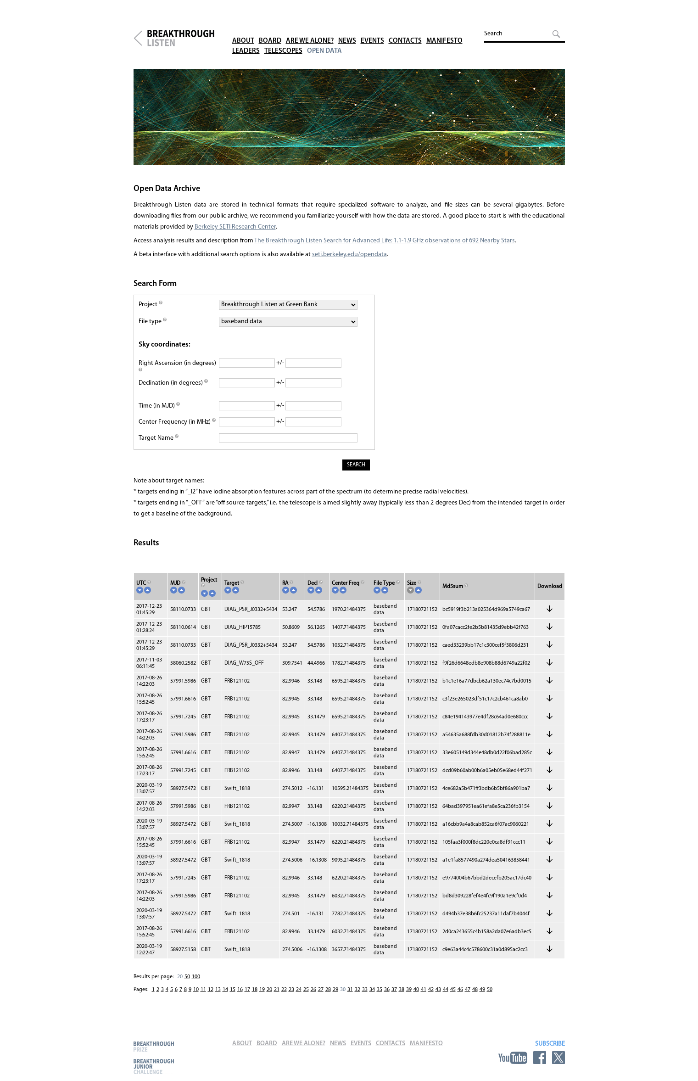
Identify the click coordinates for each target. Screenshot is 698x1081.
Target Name (159, 438)
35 (379, 989)
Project (150, 304)
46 (460, 989)
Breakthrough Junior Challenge (154, 1066)
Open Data (324, 42)
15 (232, 989)
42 (431, 989)
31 (350, 989)
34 (372, 989)
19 (262, 989)
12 (210, 989)
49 (482, 989)
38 (401, 989)
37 (394, 989)
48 (475, 989)
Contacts (405, 31)
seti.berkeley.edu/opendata (349, 254)
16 (240, 989)
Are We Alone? (310, 31)
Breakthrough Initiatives (138, 38)
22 (284, 989)
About (243, 31)
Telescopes (283, 42)
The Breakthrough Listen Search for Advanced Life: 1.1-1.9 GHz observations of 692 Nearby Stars (384, 240)
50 (187, 977)
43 (438, 989)
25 (306, 989)
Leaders (246, 42)
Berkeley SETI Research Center (235, 227)
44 (445, 989)
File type (153, 321)
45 (453, 989)
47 (467, 989)
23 (291, 989)
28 (328, 989)
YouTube (512, 1057)
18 (254, 989)
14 (225, 989)
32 (357, 989)
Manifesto (444, 31)
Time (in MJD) (159, 406)
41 (423, 989)
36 (387, 989)
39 (409, 989)
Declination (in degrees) (173, 383)
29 (335, 989)
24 (299, 989)
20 (180, 977)
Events (372, 31)
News (347, 31)
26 (313, 989)
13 (218, 989)
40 (416, 989)
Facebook (539, 1057)
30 (343, 989)
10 (196, 989)
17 (247, 989)
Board (270, 31)
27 (321, 989)
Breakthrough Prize (154, 1046)
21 (276, 989)
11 (203, 989)
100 (196, 977)
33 (365, 989)
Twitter (558, 1057)
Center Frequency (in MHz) (177, 422)
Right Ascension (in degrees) (177, 367)
